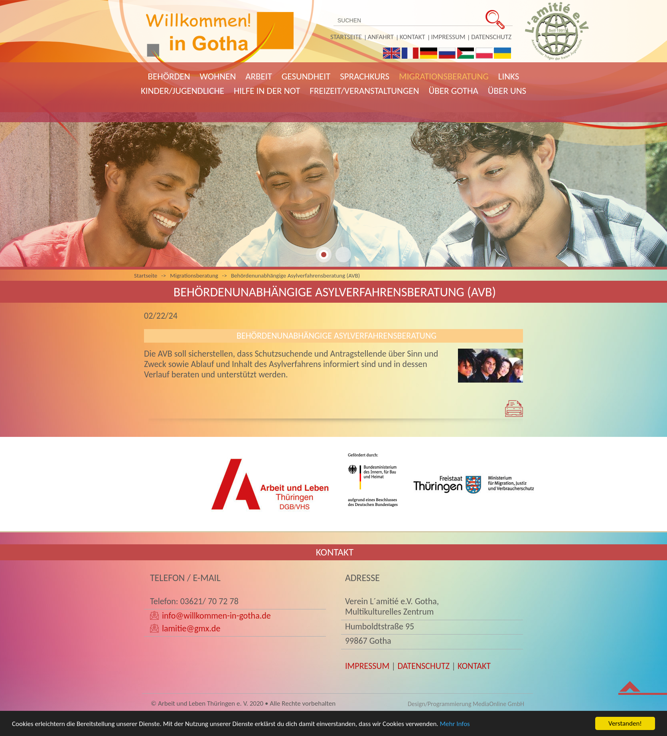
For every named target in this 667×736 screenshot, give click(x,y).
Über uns (507, 90)
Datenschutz (491, 37)
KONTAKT (474, 666)
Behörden (169, 76)
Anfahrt (381, 37)
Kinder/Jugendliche (182, 90)
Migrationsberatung (444, 76)
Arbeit (258, 76)
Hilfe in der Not (267, 90)
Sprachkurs (364, 76)
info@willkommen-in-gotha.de (216, 615)
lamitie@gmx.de (191, 628)
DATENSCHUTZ (423, 666)
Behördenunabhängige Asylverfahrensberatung (336, 335)
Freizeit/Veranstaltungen (364, 90)
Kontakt (412, 37)
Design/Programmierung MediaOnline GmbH (466, 704)
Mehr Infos (455, 726)
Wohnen (218, 76)
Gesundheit (306, 76)
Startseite (346, 37)
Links (508, 76)
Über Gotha (453, 90)
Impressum (448, 37)
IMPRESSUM (367, 666)
